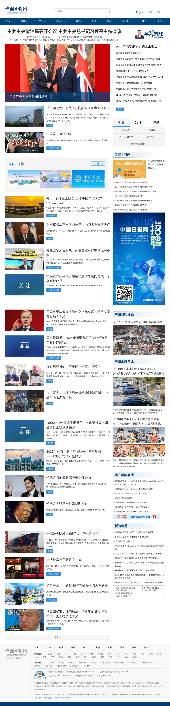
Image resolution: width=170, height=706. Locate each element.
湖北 (36, 657)
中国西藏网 (146, 662)
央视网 (93, 662)
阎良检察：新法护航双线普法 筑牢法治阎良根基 (135, 570)
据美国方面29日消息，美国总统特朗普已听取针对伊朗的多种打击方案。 (76, 510)
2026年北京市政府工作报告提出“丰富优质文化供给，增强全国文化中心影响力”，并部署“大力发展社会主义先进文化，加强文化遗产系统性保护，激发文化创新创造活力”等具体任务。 (77, 117)
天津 (58, 654)
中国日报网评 (126, 137)
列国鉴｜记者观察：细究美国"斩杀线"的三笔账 (138, 59)
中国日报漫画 (124, 314)
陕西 (118, 657)
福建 (134, 654)
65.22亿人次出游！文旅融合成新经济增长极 (137, 95)
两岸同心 (152, 137)
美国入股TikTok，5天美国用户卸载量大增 (137, 321)
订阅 (158, 12)
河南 (159, 654)
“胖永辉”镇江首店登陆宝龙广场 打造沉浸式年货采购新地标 (139, 553)
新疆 (127, 657)
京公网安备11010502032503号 (60, 676)
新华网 (61, 662)
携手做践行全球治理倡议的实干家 (129, 196)
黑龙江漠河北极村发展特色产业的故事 (134, 83)
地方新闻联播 (124, 475)
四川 (86, 657)
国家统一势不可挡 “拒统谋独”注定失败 (131, 205)
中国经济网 (119, 662)
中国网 (71, 662)
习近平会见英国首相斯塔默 (107, 40)
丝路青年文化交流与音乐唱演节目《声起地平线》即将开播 (139, 582)
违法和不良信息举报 (56, 672)
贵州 (94, 657)
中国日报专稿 (53, 148)
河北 (66, 654)
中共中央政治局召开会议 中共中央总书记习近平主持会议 (64, 31)
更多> (120, 109)
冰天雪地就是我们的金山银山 (137, 46)
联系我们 (19, 658)
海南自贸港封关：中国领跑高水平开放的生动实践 (135, 191)
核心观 (125, 130)
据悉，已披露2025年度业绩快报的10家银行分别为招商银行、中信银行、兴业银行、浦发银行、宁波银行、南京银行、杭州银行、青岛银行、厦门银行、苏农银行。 (78, 435)
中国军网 (48, 666)
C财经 (59, 21)
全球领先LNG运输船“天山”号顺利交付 (73, 533)
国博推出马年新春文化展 (63, 559)
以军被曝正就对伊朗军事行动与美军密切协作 (78, 224)
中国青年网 (105, 662)
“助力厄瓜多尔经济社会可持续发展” (132, 71)
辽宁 (83, 654)
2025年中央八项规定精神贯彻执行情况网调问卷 (138, 101)
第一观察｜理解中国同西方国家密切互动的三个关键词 (32, 40)
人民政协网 (75, 666)
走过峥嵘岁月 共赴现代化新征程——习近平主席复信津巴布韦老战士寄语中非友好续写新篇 (64, 37)
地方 (144, 21)
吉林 (91, 654)
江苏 (118, 654)
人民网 (51, 662)
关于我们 (10, 658)
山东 (151, 654)
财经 (73, 647)
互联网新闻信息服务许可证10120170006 (81, 672)
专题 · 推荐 (16, 164)
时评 (23, 21)
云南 (102, 657)
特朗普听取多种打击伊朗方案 (67, 503)
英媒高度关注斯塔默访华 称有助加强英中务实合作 (139, 77)
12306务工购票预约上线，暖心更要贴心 (156, 164)
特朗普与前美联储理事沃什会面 (68, 477)
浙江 (126, 654)
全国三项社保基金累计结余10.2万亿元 (131, 493)
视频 (78, 21)
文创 (159, 21)
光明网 (37, 666)
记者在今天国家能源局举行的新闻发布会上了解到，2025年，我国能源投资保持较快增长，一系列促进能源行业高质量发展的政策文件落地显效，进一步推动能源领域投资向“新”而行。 (78, 350)
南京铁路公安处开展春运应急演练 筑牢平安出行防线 (137, 558)
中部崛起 (152, 130)
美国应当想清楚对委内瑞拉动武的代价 (131, 210)
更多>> (58, 637)
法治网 (87, 666)
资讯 (41, 21)
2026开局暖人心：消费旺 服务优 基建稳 (131, 511)
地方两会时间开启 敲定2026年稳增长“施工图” (134, 489)
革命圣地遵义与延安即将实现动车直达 (131, 502)
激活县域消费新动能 (123, 498)
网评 (127, 154)
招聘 (146, 647)
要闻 (50, 125)
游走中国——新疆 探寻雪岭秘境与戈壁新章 (77, 585)
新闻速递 (121, 526)
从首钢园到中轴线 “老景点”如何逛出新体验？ (78, 108)
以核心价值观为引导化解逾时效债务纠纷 (132, 537)
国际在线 (82, 662)
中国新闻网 (61, 666)
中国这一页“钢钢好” (60, 134)
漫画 (109, 21)
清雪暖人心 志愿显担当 (124, 541)
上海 (109, 654)
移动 (150, 12)
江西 (142, 654)
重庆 (77, 657)
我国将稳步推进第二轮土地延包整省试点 (132, 507)
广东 (53, 657)
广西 (61, 657)
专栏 (93, 21)
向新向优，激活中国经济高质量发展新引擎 (136, 89)
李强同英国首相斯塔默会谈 (129, 53)
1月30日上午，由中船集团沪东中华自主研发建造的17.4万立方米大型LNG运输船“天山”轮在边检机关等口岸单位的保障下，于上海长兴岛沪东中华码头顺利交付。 (77, 543)
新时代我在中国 (138, 143)
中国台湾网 (132, 662)
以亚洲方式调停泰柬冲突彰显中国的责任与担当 (134, 187)
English (140, 12)
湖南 (44, 657)
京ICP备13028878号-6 (104, 676)
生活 (85, 647)
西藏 (110, 657)
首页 (7, 21)
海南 (69, 657)
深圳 (135, 657)
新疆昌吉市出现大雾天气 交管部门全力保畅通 (134, 532)
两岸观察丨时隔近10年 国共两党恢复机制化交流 (139, 65)
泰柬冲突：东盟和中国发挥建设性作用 (131, 182)
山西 (75, 654)
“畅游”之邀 (61, 40)
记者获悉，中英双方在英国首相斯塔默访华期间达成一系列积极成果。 (75, 285)
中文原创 (51, 600)
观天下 (125, 21)
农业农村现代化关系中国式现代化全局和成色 (133, 200)
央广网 (158, 662)
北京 (50, 654)
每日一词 (51, 216)
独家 (134, 647)
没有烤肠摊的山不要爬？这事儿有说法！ (75, 366)
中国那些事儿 (124, 361)
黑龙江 (100, 654)
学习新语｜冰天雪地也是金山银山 (81, 40)
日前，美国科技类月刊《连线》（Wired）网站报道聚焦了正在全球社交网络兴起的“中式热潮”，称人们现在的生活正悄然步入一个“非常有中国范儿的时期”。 (138, 463)
